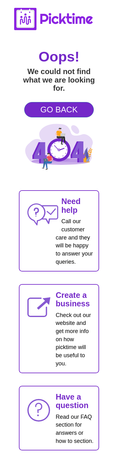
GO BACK (58, 109)
